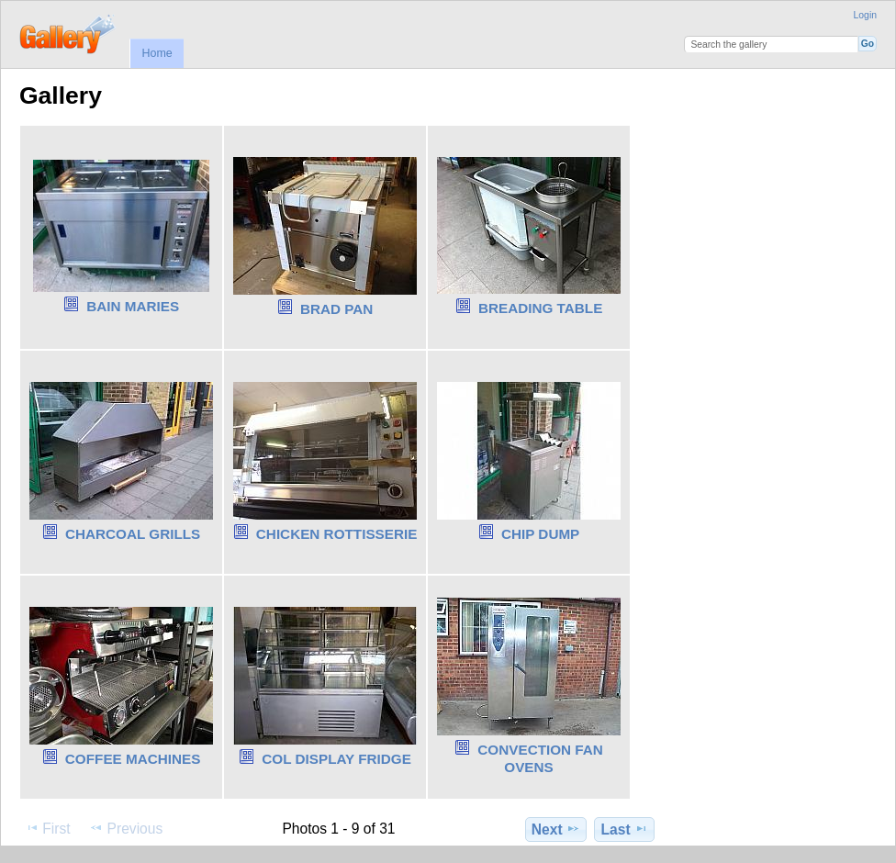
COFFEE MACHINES (133, 759)
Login (865, 15)
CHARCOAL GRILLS (132, 534)
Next (556, 829)
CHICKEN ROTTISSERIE (337, 534)
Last (624, 829)
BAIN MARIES (132, 306)
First (47, 828)
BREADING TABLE (540, 308)
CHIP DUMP (540, 534)
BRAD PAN (336, 309)
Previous (125, 828)
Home (156, 53)
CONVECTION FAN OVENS (540, 758)
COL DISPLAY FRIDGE (336, 759)
